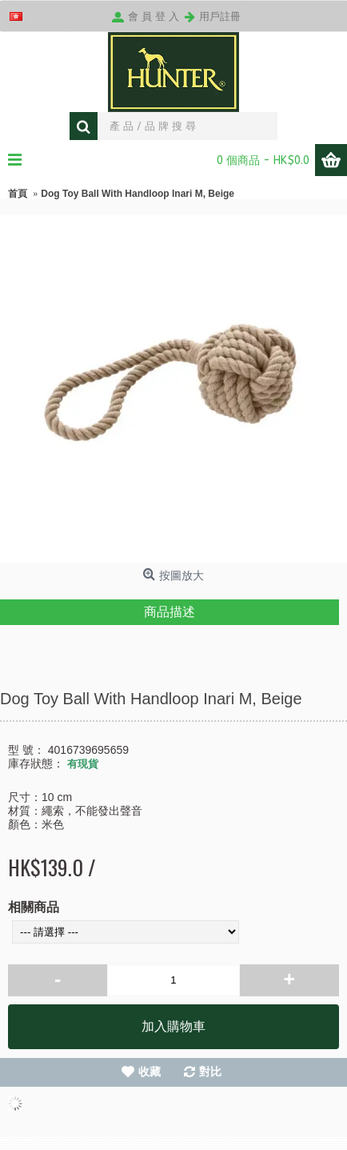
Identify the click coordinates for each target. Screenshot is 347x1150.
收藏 (149, 1071)
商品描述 (169, 612)
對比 (210, 1071)
